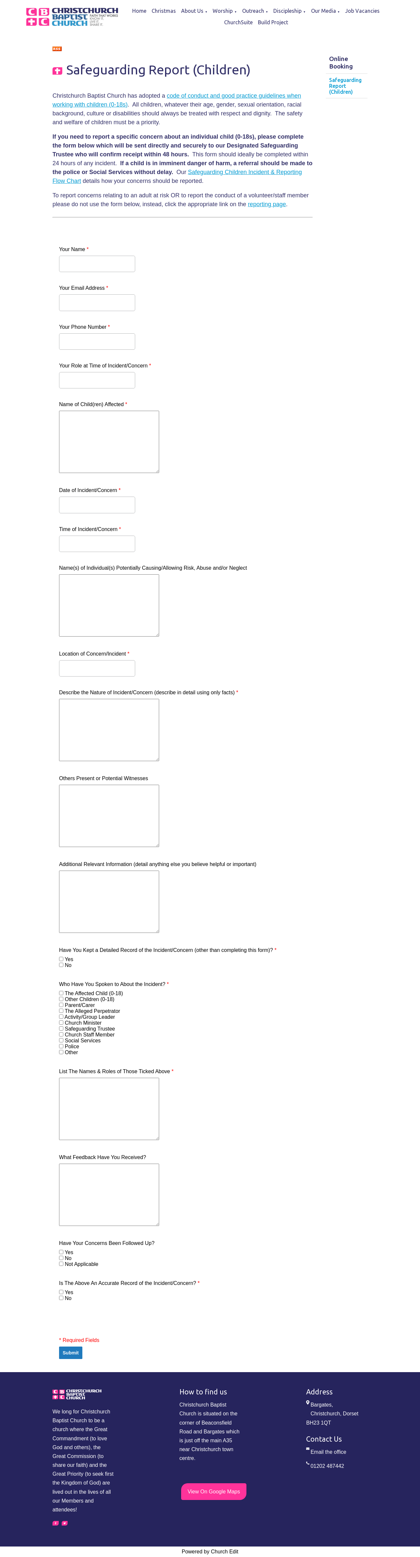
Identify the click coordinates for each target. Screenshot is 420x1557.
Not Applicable (81, 1264)
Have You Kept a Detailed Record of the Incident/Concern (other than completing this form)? (168, 950)
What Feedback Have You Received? (102, 1157)
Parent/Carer (80, 1005)
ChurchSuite (238, 22)
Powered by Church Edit (210, 1551)
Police (72, 1046)
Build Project (273, 22)
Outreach (253, 11)
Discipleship (287, 11)
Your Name (74, 249)
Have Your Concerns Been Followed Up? (107, 1243)
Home (139, 11)
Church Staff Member (90, 1034)
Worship (223, 11)
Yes (69, 959)
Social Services (82, 1040)
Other (71, 1052)
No (68, 965)
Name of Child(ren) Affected (93, 404)
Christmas (164, 11)
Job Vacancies (362, 11)
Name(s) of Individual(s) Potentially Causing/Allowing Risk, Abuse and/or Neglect (153, 568)
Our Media (323, 11)
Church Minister (83, 1023)
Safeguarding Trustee (90, 1029)
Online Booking (341, 62)
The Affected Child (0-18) (94, 993)
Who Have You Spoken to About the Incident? (114, 984)
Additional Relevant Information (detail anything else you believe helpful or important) (157, 864)
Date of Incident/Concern (90, 490)
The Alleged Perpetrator (92, 1011)
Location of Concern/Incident (94, 654)
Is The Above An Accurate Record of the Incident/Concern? (129, 1283)
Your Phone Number (84, 327)
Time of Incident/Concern (90, 529)
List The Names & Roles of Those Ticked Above (116, 1071)
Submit (71, 1352)
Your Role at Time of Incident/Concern (105, 365)
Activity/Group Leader (90, 1017)
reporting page (267, 204)
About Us (192, 11)
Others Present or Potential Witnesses (103, 778)
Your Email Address (83, 288)
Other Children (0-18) (89, 999)
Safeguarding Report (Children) (345, 86)
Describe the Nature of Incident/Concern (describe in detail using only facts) (148, 692)
